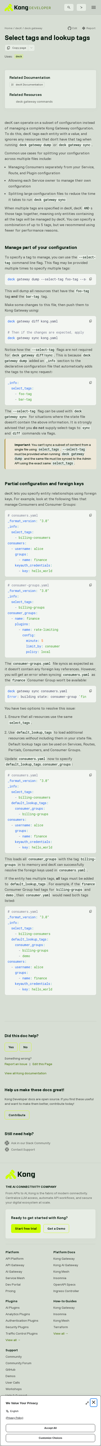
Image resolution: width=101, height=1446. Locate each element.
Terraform (60, 1327)
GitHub (10, 1369)
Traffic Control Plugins (22, 1333)
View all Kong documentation (25, 1073)
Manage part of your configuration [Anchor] (41, 247)
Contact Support (20, 1149)
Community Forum (18, 1363)
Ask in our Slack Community (27, 1143)
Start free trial (26, 1228)
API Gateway (15, 1265)
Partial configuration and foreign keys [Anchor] (44, 483)
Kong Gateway (64, 1258)
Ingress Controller (66, 1291)
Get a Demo (56, 1228)
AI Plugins (13, 1307)
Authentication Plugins (22, 1320)
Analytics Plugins (18, 1314)
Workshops (14, 1389)
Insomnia (59, 1278)
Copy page (16, 48)
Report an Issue (16, 1064)
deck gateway (33, 28)
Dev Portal (13, 1284)
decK (18, 28)
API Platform (15, 1258)
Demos (10, 1376)
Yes (11, 1047)
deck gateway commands (34, 101)
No (25, 1047)
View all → (13, 1340)
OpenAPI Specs (64, 1284)
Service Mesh (15, 1278)
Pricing (10, 1291)
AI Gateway (14, 1271)
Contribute (17, 1115)
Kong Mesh (61, 1271)
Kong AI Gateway (65, 1265)
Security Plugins (17, 1327)
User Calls (13, 1382)
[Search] (69, 7)
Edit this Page (42, 1064)
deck (19, 56)
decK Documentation (27, 84)
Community (14, 1356)
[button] (90, 279)
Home (8, 28)
